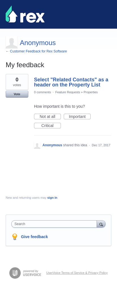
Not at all (50, 116)
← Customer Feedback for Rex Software (36, 51)
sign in (52, 197)
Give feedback (34, 236)
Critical (51, 125)
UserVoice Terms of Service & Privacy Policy (77, 272)
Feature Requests (67, 92)
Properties (91, 92)
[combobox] (55, 224)
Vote (17, 94)
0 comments (42, 92)
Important (80, 116)
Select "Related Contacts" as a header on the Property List (71, 82)
